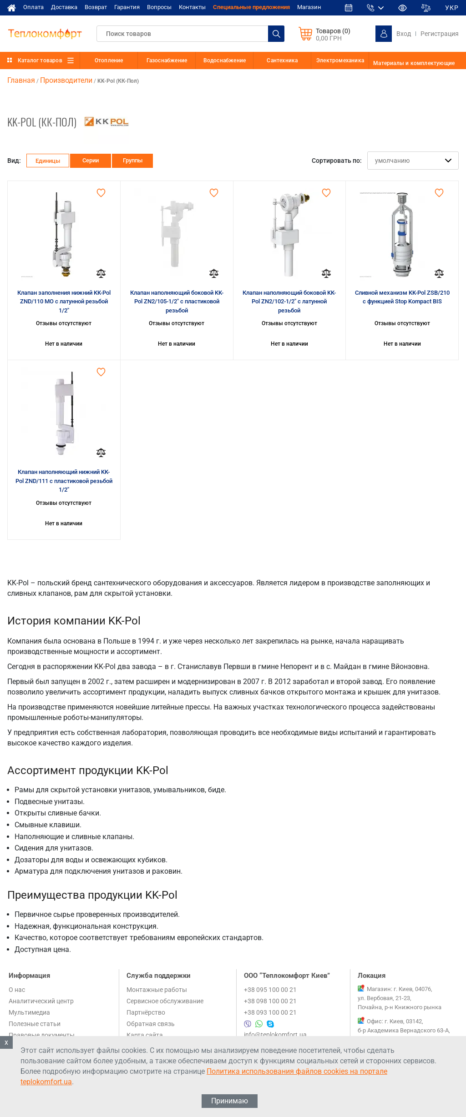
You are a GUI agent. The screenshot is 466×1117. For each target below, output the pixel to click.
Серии (90, 160)
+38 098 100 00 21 (270, 1001)
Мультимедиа (29, 1012)
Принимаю (229, 1101)
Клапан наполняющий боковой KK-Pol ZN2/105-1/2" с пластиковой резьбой (176, 301)
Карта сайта (145, 1035)
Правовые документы (42, 1035)
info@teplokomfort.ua (275, 1034)
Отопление (109, 60)
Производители (66, 80)
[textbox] (190, 33)
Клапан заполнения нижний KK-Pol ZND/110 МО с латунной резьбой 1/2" (64, 301)
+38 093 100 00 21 (270, 1012)
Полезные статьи (35, 1023)
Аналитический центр (41, 1001)
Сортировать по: (337, 160)
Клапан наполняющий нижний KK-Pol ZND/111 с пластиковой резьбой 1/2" (63, 480)
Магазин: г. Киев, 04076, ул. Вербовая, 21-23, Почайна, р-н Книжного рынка (399, 998)
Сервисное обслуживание (165, 1001)
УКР (452, 7)
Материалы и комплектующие (414, 63)
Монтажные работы (157, 989)
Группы (132, 160)
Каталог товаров (40, 60)
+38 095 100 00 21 (270, 989)
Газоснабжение (167, 60)
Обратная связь (151, 1023)
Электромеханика (340, 60)
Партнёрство (146, 1012)
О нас (17, 989)
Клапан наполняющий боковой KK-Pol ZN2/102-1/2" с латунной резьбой (289, 301)
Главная (21, 80)
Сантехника (282, 60)
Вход (403, 33)
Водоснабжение (224, 60)
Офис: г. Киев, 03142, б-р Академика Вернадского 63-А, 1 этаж (404, 1030)
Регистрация (439, 33)
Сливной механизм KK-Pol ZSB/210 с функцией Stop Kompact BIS (402, 297)
